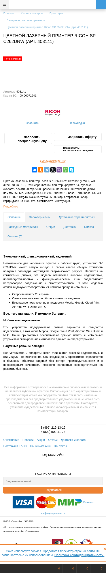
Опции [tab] (50, 226)
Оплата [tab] (89, 226)
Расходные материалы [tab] (23, 226)
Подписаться (53, 490)
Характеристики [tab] (39, 217)
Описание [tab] (14, 217)
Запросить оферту (82, 137)
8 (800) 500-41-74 (53, 432)
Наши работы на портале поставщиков (78, 149)
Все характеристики (53, 160)
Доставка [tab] (69, 226)
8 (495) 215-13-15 (53, 427)
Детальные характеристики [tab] (77, 217)
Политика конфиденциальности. (79, 555)
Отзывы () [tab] (15, 236)
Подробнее (10, 206)
